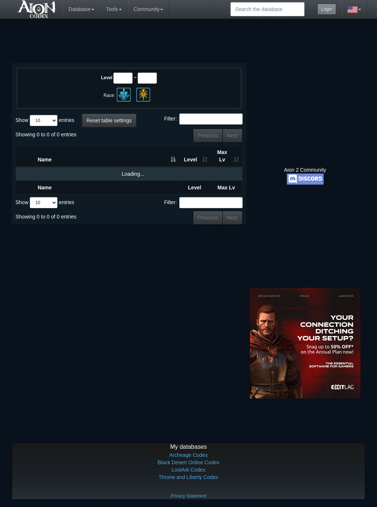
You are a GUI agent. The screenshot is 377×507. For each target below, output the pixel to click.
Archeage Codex (188, 455)
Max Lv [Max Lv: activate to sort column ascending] (222, 155)
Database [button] (81, 9)
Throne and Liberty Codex (188, 477)
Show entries (44, 120)
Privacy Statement (188, 496)
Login (326, 9)
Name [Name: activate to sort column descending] (45, 159)
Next (232, 136)
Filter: (203, 119)
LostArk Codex (188, 470)
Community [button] (148, 9)
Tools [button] (114, 9)
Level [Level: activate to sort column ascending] (190, 159)
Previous (208, 136)
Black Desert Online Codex (188, 462)
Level (106, 77)
